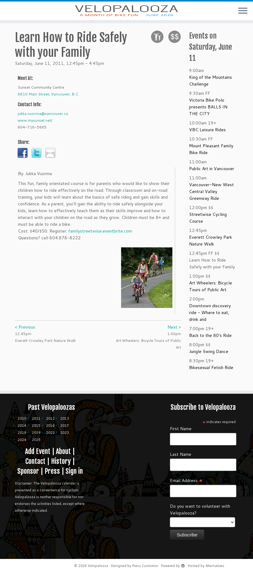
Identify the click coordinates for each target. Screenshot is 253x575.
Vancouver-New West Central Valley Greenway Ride (211, 200)
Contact (35, 461)
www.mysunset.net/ (35, 129)
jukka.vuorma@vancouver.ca (43, 122)
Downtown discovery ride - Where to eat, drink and (210, 321)
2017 (64, 425)
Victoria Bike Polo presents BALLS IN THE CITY (208, 115)
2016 (50, 425)
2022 (50, 432)
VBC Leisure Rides (207, 138)
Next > (174, 336)
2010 (22, 418)
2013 (64, 418)
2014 (22, 425)
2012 (50, 418)
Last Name (180, 454)
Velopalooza (98, 565)
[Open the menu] (242, 11)
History (61, 461)
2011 (36, 418)
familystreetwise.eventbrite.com (100, 240)
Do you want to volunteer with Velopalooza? (200, 509)
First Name (181, 429)
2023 (64, 432)
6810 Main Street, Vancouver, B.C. (48, 102)
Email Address (186, 480)
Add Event (37, 451)
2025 (36, 439)
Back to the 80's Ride (210, 344)
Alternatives (214, 565)
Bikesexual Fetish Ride (211, 376)
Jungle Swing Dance (208, 360)
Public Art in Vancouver (211, 177)
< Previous (25, 336)
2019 (36, 432)
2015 (36, 425)
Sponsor (28, 471)
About (63, 451)
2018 (22, 432)
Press (52, 471)
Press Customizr (145, 565)
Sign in (74, 471)
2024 (22, 439)
